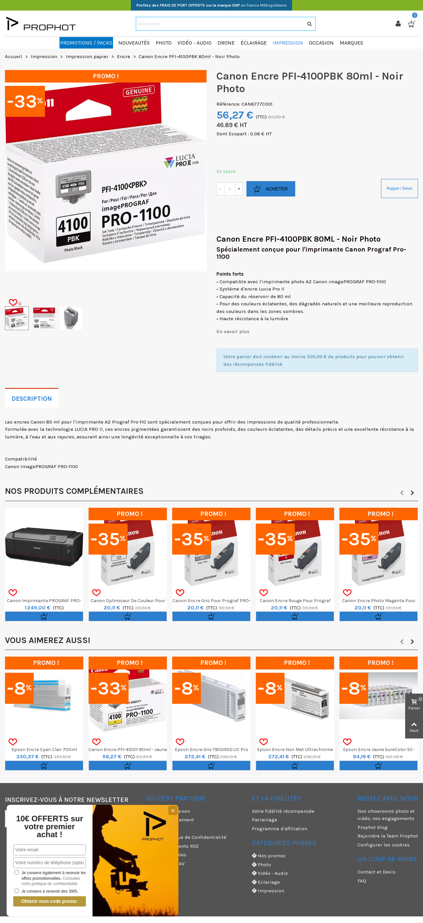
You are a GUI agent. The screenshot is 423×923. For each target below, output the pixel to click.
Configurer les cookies (384, 845)
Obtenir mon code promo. (49, 901)
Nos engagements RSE (172, 846)
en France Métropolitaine (211, 5)
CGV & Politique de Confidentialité (186, 837)
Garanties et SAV (165, 864)
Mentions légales (166, 855)
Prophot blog (373, 827)
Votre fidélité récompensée (283, 811)
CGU (150, 829)
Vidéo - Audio (270, 873)
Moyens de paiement (170, 820)
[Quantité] (229, 188)
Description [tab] (32, 398)
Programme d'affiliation (279, 829)
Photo (261, 865)
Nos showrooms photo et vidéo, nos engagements (386, 815)
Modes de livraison (168, 811)
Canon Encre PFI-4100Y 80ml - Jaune (128, 749)
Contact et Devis (377, 872)
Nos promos (269, 856)
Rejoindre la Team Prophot (388, 836)
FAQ (362, 881)
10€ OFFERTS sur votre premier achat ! (49, 826)
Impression (268, 891)
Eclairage (266, 882)
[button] (402, 493)
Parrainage (264, 820)
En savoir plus (233, 331)
